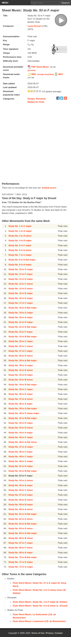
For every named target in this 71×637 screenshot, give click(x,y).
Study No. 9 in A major (19, 264)
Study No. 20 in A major (20, 317)
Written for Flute (36, 102)
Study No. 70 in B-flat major (22, 557)
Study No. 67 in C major (20, 543)
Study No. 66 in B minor (20, 538)
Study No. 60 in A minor (20, 509)
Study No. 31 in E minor (20, 370)
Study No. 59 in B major (20, 504)
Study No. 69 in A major (20, 552)
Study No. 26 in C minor (20, 346)
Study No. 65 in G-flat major (22, 533)
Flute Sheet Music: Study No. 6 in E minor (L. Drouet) (40, 606)
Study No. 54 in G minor (20, 480)
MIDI (33, 74)
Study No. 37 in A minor (20, 399)
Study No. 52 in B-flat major (22, 471)
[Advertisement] (35, 142)
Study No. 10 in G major (20, 269)
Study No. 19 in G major (20, 312)
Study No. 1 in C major (20, 226)
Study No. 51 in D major (20, 466)
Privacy (49, 633)
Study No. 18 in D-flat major (22, 308)
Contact (59, 633)
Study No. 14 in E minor (20, 288)
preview (31, 70)
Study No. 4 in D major (20, 240)
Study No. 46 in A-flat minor (22, 442)
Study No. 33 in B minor (20, 379)
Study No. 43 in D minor (20, 428)
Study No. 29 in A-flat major (22, 360)
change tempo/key (45, 74)
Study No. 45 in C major (20, 437)
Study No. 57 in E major (20, 495)
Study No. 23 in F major (20, 332)
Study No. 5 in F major (19, 245)
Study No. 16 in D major (20, 298)
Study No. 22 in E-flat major (22, 327)
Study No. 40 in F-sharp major (23, 413)
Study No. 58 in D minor (20, 500)
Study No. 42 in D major (20, 423)
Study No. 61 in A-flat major (22, 514)
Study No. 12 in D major (20, 279)
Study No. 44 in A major (20, 432)
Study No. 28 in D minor (20, 356)
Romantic (41, 99)
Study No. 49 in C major (20, 456)
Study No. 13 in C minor (20, 284)
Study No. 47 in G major (20, 447)
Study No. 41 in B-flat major (22, 418)
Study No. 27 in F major (20, 351)
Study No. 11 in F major (20, 274)
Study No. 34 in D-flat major (22, 384)
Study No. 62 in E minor (20, 519)
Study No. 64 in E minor (20, 528)
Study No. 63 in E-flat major (22, 524)
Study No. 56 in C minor (20, 490)
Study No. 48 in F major (20, 452)
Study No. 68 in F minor (20, 547)
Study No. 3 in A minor (19, 236)
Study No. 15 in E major (20, 293)
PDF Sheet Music (40, 67)
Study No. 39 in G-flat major (22, 408)
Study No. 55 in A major (20, 485)
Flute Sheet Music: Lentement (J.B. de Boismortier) (39, 621)
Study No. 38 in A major (20, 404)
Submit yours (49, 188)
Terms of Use (37, 633)
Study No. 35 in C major (20, 389)
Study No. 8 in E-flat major (21, 260)
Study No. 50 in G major (20, 461)
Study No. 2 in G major (20, 231)
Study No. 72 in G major (20, 567)
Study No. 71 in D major (20, 562)
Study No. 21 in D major (20, 322)
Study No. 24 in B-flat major (22, 336)
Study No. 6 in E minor (20, 250)
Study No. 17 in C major (20, 303)
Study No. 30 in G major (20, 365)
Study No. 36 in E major (20, 394)
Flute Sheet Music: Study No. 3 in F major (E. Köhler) (40, 602)
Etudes (31, 99)
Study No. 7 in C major (20, 255)
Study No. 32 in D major (20, 375)
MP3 (60, 74)
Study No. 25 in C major (20, 341)
